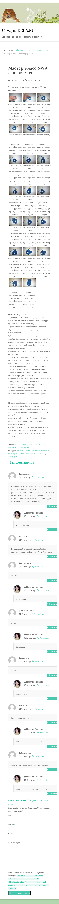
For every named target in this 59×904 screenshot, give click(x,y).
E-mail (11, 824)
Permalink (39, 477)
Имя (10, 815)
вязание (20, 451)
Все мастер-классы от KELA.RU (31, 444)
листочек (28, 454)
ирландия (45, 451)
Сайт (10, 833)
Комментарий (14, 842)
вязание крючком (32, 451)
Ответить (53, 506)
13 (41, 80)
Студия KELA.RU (18, 30)
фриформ (12, 457)
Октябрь (39, 50)
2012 (29, 50)
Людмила (34, 800)
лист (22, 454)
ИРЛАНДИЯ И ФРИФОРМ (19, 447)
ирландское (13, 454)
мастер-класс (39, 454)
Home (20, 50)
